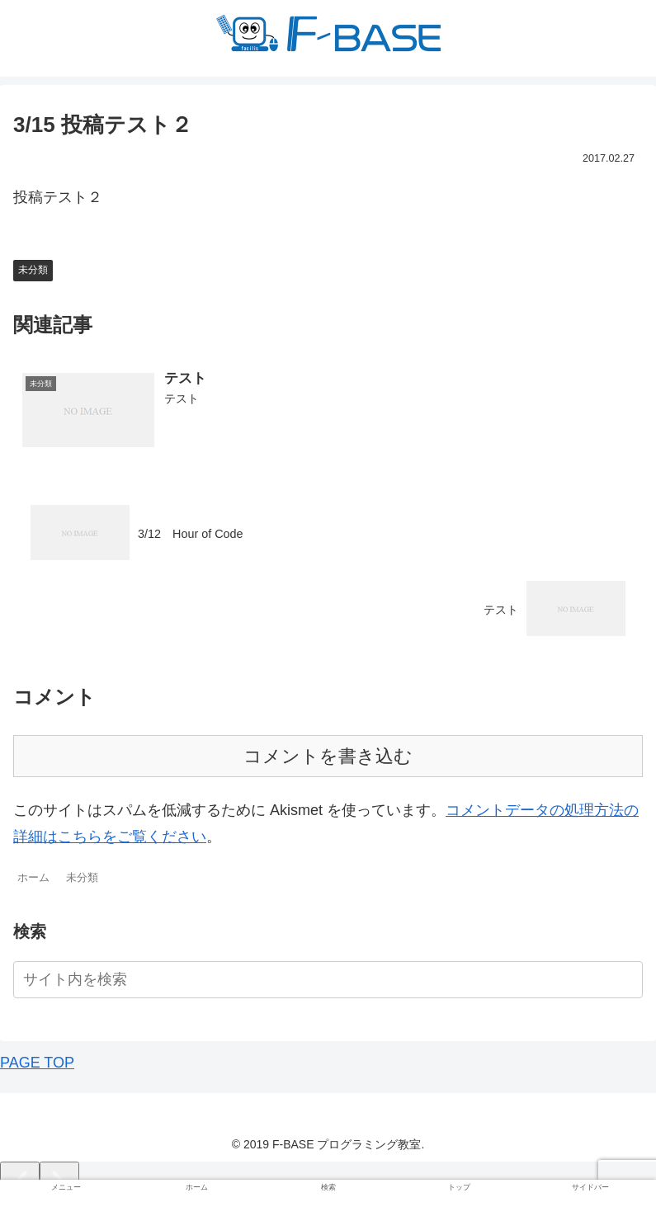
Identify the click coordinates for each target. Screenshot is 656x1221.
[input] (328, 979)
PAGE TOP (37, 1062)
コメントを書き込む (328, 756)
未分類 (33, 270)
